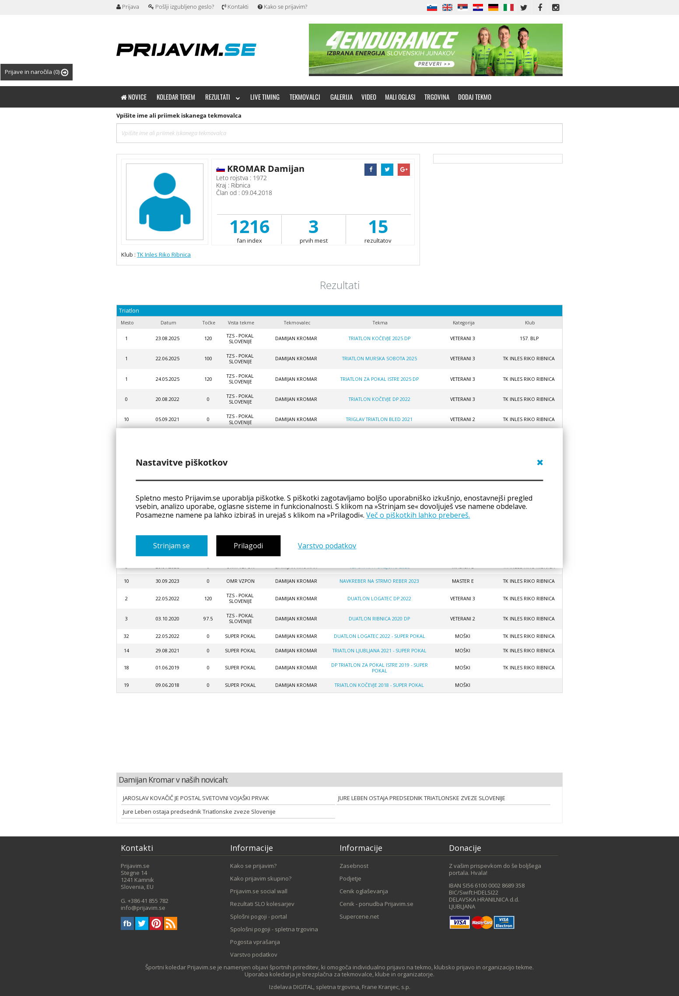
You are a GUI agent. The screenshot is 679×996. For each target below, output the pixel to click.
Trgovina (436, 96)
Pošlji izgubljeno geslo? (181, 6)
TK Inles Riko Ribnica (164, 254)
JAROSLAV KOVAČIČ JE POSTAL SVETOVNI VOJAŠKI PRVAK (196, 798)
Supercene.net (359, 916)
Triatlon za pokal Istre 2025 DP (379, 379)
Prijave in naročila (36, 72)
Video (368, 96)
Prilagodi (248, 545)
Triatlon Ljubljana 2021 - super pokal (379, 651)
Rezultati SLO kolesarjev (262, 904)
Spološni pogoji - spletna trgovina (274, 929)
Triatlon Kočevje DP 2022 (379, 399)
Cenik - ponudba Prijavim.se (376, 904)
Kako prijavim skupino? (260, 878)
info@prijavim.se (143, 908)
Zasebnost (354, 866)
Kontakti (235, 6)
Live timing (265, 96)
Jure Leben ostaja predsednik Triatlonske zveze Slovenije (199, 811)
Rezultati (222, 96)
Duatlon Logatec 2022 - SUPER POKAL (379, 636)
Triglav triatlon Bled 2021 (379, 419)
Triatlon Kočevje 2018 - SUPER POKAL (379, 685)
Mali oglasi (400, 96)
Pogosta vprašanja (255, 942)
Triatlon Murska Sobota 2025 (379, 358)
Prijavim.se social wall (258, 891)
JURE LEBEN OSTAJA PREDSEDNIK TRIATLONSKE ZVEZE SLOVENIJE (421, 798)
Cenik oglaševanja (364, 891)
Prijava (127, 6)
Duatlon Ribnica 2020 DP (379, 619)
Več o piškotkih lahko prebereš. (418, 515)
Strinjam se (171, 545)
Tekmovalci (305, 96)
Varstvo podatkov (327, 545)
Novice (134, 96)
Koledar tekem (176, 96)
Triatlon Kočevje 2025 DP (379, 338)
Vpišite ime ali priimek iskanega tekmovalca (179, 115)
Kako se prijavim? (282, 6)
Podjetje (350, 878)
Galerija (341, 96)
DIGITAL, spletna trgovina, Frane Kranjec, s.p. (351, 987)
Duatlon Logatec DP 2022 (379, 599)
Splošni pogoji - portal (258, 916)
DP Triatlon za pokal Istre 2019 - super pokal (379, 668)
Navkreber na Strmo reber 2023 (379, 581)
